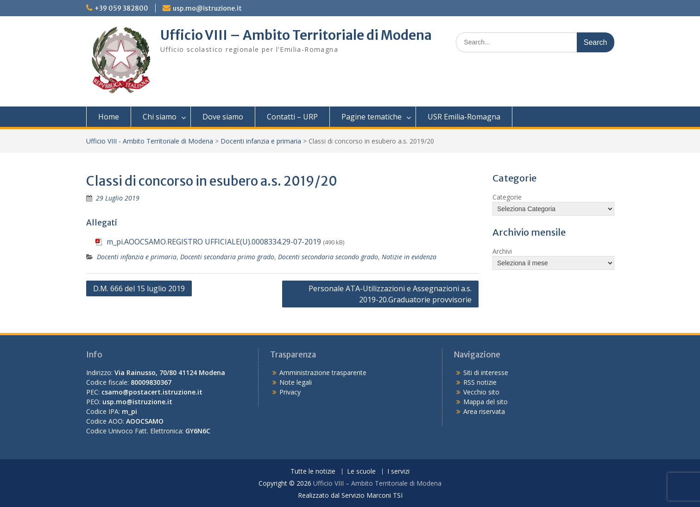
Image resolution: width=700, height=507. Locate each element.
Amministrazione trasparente (322, 372)
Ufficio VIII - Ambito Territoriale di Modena (149, 141)
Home (108, 117)
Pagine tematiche (371, 117)
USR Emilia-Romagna (464, 117)
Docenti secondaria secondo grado (328, 256)
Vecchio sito (481, 392)
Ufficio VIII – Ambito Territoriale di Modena (296, 35)
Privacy (290, 392)
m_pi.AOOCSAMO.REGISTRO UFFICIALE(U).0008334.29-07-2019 (214, 242)
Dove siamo (222, 117)
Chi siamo (160, 117)
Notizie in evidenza (409, 256)
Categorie (507, 197)
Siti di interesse (485, 372)
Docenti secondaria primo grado (227, 256)
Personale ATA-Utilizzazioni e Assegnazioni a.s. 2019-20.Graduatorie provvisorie (390, 294)
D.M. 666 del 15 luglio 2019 (139, 288)
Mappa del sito (485, 401)
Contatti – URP (292, 117)
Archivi (502, 251)
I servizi (398, 472)
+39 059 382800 (121, 8)
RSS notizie (480, 382)
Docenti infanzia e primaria (261, 141)
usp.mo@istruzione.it (207, 8)
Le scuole (361, 472)
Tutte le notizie (312, 472)
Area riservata (484, 411)
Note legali (295, 382)
